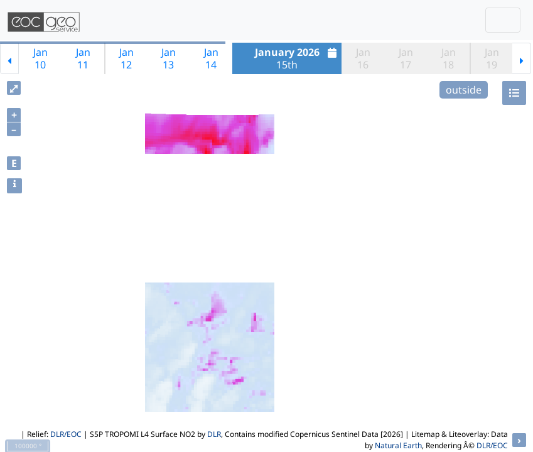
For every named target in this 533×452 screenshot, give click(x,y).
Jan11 (83, 58)
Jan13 (168, 58)
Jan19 (492, 58)
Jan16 (363, 58)
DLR (214, 434)
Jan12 (126, 58)
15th (297, 58)
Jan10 (40, 58)
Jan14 (211, 58)
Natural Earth (398, 445)
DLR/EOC (66, 434)
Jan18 (448, 58)
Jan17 (406, 58)
